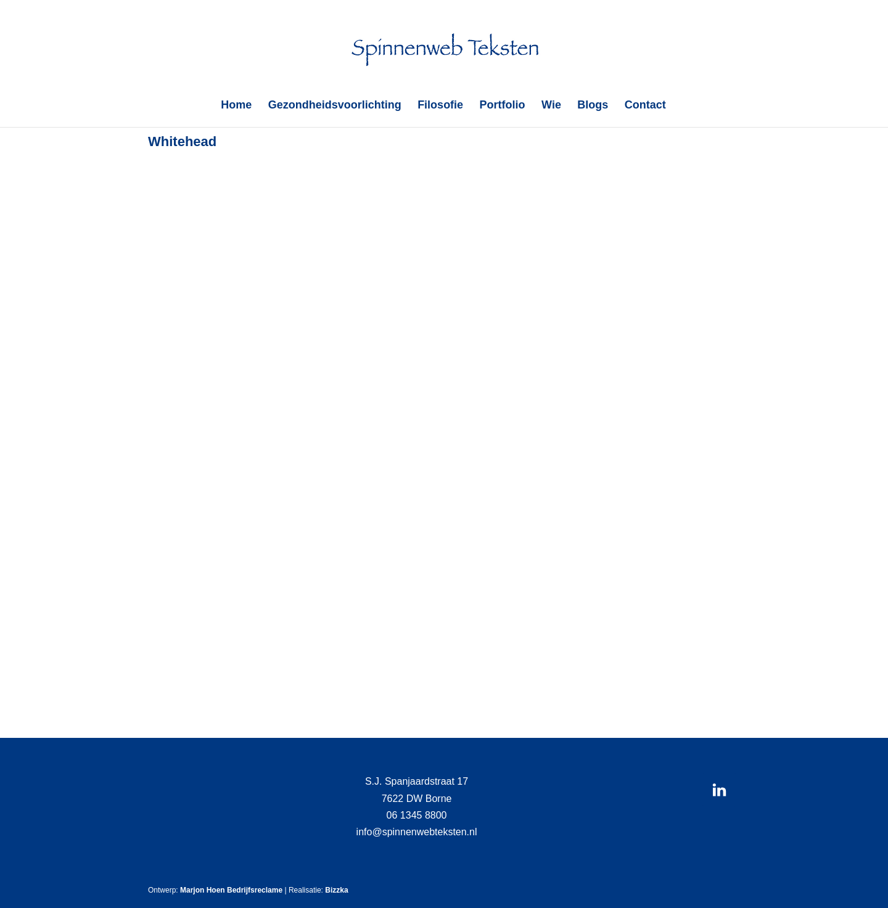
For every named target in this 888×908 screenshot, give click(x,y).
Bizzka (336, 890)
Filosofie (440, 105)
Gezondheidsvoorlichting (334, 105)
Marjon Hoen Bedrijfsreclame (231, 890)
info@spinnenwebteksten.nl (416, 832)
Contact (645, 105)
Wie (551, 105)
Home (236, 105)
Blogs (592, 105)
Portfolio (502, 105)
